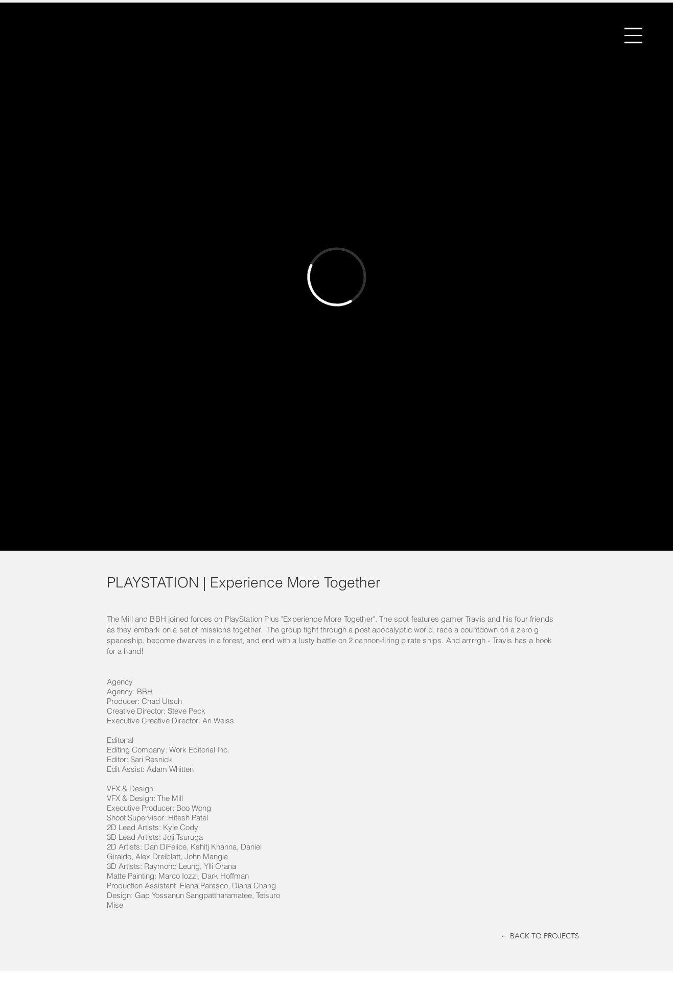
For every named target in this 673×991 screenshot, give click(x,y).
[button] (633, 35)
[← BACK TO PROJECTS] (540, 936)
